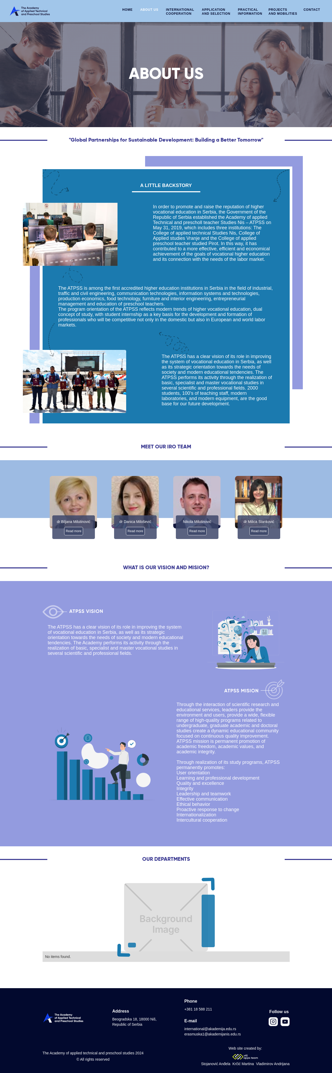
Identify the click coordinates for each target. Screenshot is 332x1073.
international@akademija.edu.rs (210, 1029)
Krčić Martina (243, 1064)
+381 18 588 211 (198, 1009)
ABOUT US (149, 10)
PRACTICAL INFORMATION (250, 11)
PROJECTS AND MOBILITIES (283, 11)
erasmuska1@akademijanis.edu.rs (212, 1034)
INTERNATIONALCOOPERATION (180, 11)
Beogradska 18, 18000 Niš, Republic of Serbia (134, 1022)
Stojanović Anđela (215, 1064)
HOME (127, 10)
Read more (73, 531)
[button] (216, 10)
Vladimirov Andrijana (273, 1064)
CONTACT (312, 10)
